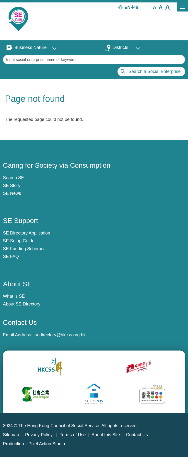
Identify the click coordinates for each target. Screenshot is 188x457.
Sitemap (11, 434)
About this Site (106, 434)
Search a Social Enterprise (155, 71)
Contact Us (137, 434)
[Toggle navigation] (182, 7)
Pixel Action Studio (46, 443)
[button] (154, 7)
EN (127, 7)
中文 (134, 7)
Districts (120, 47)
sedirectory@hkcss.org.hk (60, 334)
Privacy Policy (39, 434)
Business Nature (30, 47)
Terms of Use (73, 434)
